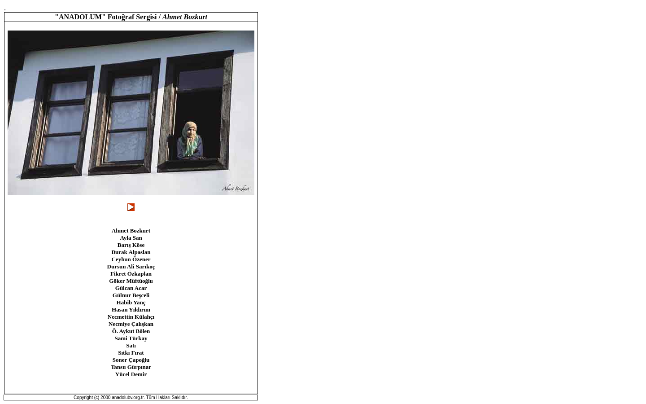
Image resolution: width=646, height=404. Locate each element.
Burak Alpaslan (130, 252)
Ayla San (131, 237)
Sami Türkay (130, 338)
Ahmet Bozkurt (131, 230)
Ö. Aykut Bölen (131, 331)
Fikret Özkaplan (131, 273)
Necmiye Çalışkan (131, 324)
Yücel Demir (131, 374)
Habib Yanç (131, 302)
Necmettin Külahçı (131, 316)
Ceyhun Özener (130, 259)
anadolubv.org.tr (128, 397)
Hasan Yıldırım (131, 309)
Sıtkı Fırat (131, 352)
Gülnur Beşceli (131, 295)
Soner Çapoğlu (131, 359)
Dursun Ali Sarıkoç (131, 266)
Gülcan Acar (131, 288)
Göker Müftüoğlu (131, 280)
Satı (131, 345)
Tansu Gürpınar (131, 367)
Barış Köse (131, 245)
